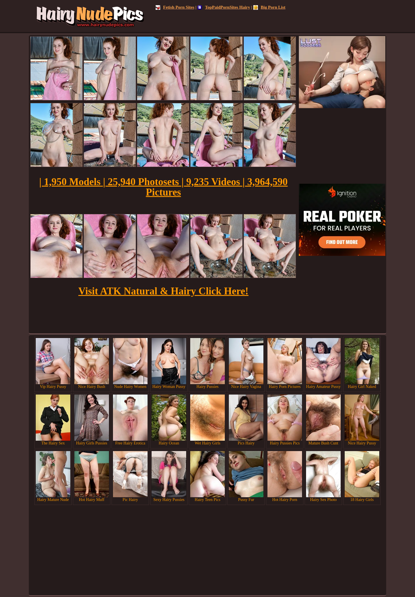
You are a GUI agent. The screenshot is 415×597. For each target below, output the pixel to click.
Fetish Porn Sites (175, 7)
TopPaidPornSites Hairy (223, 7)
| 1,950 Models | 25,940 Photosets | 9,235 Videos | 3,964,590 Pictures (163, 187)
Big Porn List (269, 7)
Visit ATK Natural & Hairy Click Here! (163, 291)
